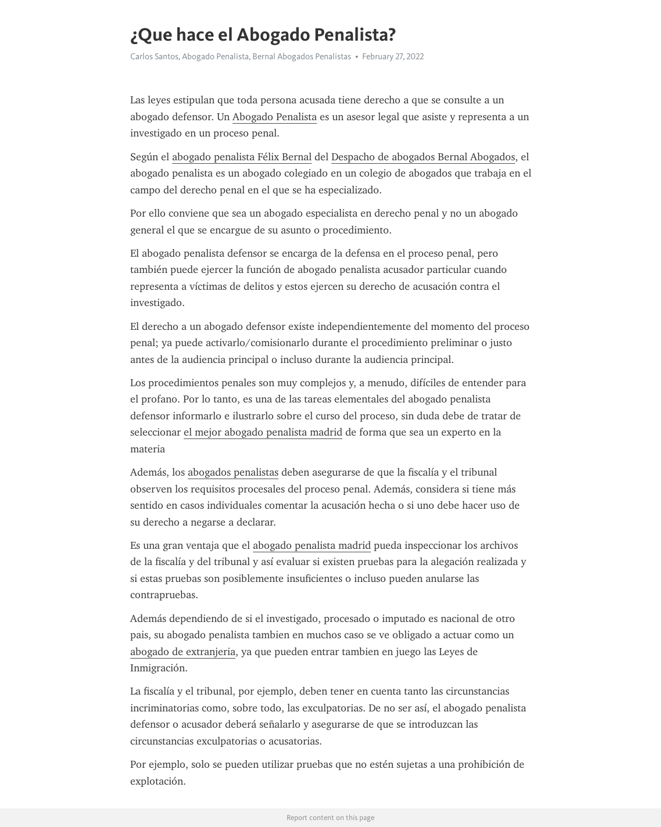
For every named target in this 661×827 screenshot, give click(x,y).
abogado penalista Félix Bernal (242, 156)
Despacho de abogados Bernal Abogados (423, 156)
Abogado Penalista (275, 116)
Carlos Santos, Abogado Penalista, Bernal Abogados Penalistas (240, 56)
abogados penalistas (233, 472)
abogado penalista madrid (312, 545)
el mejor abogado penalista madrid (263, 432)
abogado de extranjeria (182, 651)
